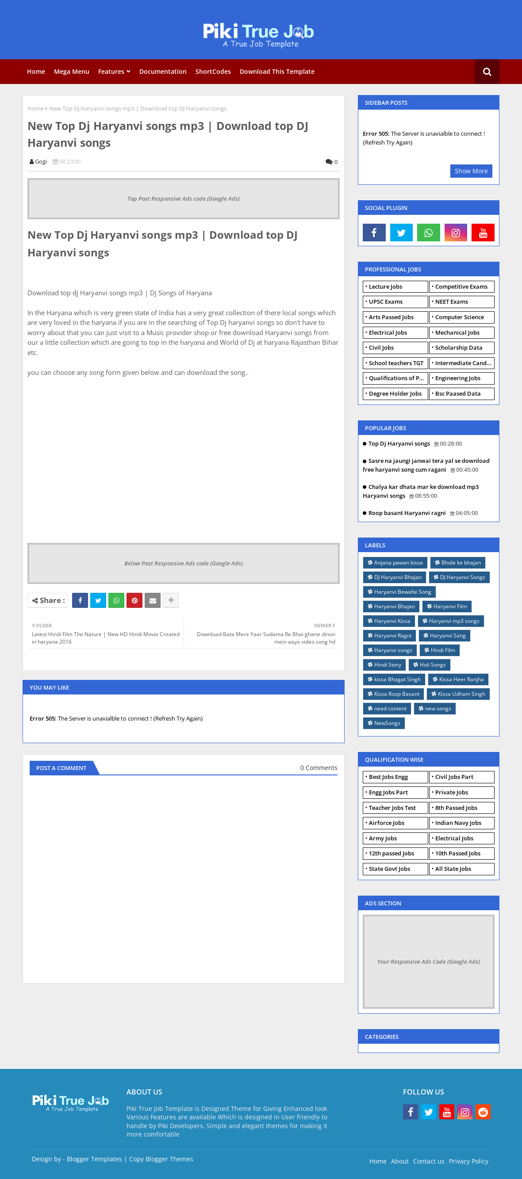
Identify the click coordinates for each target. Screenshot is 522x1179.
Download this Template (277, 71)
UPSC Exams (386, 301)
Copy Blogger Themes (161, 1159)
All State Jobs (453, 869)
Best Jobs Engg (388, 777)
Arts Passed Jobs (391, 317)
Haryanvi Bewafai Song (402, 591)
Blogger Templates (94, 1159)
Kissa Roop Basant (396, 694)
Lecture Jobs (385, 286)
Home (36, 71)
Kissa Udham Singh (461, 694)
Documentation (163, 71)
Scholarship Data (459, 347)
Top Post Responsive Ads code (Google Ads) (183, 198)
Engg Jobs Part (388, 792)
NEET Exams (451, 301)
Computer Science (459, 317)
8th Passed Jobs (456, 808)
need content (390, 708)
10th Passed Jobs (457, 853)
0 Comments (319, 767)
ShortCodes (213, 71)
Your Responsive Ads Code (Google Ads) (428, 961)
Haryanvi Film (450, 606)
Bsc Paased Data (458, 393)
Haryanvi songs (393, 650)
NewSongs (387, 723)
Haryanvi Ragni (392, 635)
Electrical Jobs (388, 332)
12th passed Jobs (391, 853)
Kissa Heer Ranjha (461, 679)
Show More (471, 171)
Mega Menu (71, 71)
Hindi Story (387, 664)
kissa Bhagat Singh (397, 679)
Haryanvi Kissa (392, 621)
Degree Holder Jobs (395, 393)
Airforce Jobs (386, 823)
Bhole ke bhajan (461, 562)
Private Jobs (451, 792)
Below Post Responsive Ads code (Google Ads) (183, 563)
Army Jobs (383, 838)
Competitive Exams (461, 286)
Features (111, 71)
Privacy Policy (468, 1161)
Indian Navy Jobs (458, 823)
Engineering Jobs (457, 378)
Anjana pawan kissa (398, 562)
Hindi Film (443, 650)
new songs (438, 708)
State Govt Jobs (389, 869)
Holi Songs (433, 664)
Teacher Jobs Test (392, 808)
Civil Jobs (381, 347)
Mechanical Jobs (457, 332)
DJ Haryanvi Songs (462, 577)
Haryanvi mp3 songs (454, 621)
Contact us (429, 1161)
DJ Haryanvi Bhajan (398, 577)
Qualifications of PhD (398, 378)
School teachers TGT (396, 363)
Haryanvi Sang (448, 635)
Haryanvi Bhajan (394, 606)
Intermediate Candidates (465, 363)
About (400, 1161)
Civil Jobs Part (454, 777)
